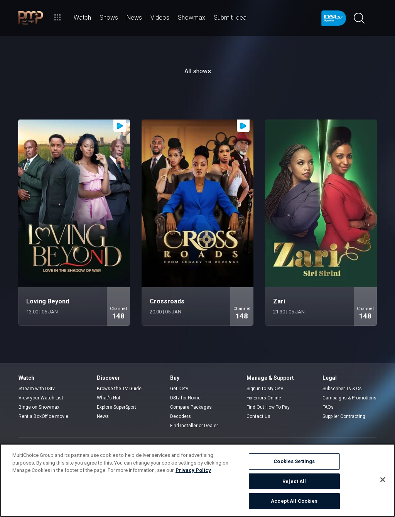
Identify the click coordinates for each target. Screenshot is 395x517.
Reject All (294, 481)
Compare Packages (191, 407)
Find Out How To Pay (268, 407)
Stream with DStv (37, 388)
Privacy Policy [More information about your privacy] (193, 470)
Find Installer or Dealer (194, 425)
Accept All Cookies (294, 501)
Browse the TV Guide (119, 388)
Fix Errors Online (263, 398)
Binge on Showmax (39, 407)
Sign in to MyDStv (264, 388)
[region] (197, 480)
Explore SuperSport (116, 407)
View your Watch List (41, 398)
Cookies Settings (294, 461)
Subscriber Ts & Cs (342, 388)
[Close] (382, 479)
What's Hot (108, 398)
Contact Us (258, 416)
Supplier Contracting (343, 416)
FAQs (328, 407)
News (103, 416)
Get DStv (179, 388)
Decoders (180, 416)
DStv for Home (185, 398)
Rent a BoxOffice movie (43, 416)
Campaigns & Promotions (349, 398)
